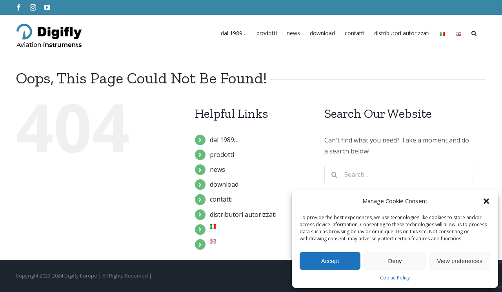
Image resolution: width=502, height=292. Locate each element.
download (224, 184)
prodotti (222, 154)
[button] (486, 201)
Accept (330, 261)
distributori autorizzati (243, 214)
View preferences (460, 261)
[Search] (474, 31)
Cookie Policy (395, 277)
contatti (221, 199)
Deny (395, 261)
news (217, 169)
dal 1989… (224, 139)
